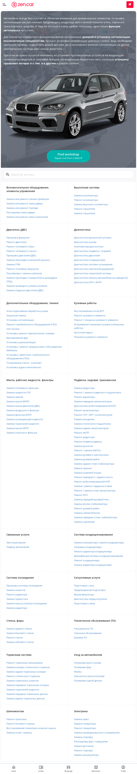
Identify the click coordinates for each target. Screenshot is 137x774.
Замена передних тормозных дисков (26, 694)
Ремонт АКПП (81, 432)
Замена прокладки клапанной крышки (28, 260)
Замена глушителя (84, 213)
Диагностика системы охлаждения (93, 264)
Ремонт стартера (83, 750)
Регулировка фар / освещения (91, 741)
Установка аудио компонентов (23, 367)
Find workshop (68, 156)
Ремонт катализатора (86, 199)
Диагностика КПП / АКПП (88, 282)
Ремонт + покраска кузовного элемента (96, 320)
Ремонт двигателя (16, 242)
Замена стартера (83, 737)
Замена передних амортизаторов (92, 401)
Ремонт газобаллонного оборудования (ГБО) (31, 324)
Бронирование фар (17, 337)
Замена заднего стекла (19, 628)
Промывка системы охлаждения (24, 585)
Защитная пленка (16, 315)
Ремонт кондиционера (86, 560)
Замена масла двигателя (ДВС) (23, 405)
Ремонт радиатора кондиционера (93, 551)
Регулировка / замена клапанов (24, 273)
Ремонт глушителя (84, 208)
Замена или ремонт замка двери (24, 203)
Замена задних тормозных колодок (26, 671)
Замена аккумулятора (86, 754)
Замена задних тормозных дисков (25, 698)
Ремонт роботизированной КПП (92, 481)
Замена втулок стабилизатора (90, 504)
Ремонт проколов (16, 719)
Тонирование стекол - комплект (24, 362)
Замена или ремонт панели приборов (27, 199)
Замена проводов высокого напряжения (97, 732)
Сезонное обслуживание (88, 633)
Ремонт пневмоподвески (88, 441)
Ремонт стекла (14, 637)
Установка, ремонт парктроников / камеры (30, 333)
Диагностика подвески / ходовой (92, 251)
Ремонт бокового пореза (20, 723)
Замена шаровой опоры (87, 472)
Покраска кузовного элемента (91, 337)
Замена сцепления (84, 521)
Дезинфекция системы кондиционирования (98, 556)
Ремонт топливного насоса (21, 251)
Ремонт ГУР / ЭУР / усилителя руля (93, 414)
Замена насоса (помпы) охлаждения (26, 603)
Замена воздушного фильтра (22, 410)
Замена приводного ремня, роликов (26, 285)
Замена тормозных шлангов (22, 680)
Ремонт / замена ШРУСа (87, 450)
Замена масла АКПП (17, 428)
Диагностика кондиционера (89, 260)
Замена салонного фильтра (21, 432)
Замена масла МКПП (17, 401)
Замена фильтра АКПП (18, 414)
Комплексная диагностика (88, 246)
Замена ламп (81, 719)
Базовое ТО (80, 637)
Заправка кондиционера (88, 547)
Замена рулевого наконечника (91, 454)
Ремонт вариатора (84, 397)
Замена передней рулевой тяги (91, 499)
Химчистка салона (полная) (89, 676)
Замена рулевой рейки (87, 459)
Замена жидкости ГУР (18, 392)
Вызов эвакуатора (84, 594)
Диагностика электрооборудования (94, 268)
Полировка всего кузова (87, 662)
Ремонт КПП (81, 495)
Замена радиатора (16, 607)
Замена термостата (17, 599)
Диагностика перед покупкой (90, 599)
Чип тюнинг (13, 328)
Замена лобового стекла (20, 642)
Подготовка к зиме (84, 603)
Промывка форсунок (18, 237)
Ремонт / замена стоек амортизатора (94, 490)
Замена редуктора (84, 388)
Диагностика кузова (85, 242)
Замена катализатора (86, 195)
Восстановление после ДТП (89, 311)
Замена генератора (85, 723)
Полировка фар (82, 667)
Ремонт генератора (85, 728)
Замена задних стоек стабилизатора (94, 463)
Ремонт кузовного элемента (89, 315)
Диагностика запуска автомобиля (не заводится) (101, 277)
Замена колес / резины (19, 732)
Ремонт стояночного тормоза (23, 676)
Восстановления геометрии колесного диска (31, 728)
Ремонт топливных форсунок (22, 268)
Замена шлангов (15, 590)
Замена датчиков (83, 746)
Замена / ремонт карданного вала (93, 486)
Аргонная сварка (83, 332)
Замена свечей (14, 397)
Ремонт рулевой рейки (87, 508)
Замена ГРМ (13, 264)
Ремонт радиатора (16, 594)
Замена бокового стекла (20, 633)
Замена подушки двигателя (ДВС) (25, 290)
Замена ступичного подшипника (92, 423)
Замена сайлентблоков (87, 512)
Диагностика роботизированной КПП (95, 405)
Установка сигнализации (20, 320)
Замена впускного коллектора (91, 204)
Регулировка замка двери (20, 212)
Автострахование (16, 542)
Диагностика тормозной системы (92, 273)
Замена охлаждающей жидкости (24, 419)
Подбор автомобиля (17, 547)
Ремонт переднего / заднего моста (93, 477)
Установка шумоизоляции (21, 342)
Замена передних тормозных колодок (27, 685)
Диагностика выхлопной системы (92, 237)
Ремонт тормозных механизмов (24, 662)
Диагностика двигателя (87, 255)
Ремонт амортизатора (86, 410)
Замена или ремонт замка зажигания (27, 216)
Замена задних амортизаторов (91, 428)
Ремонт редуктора (84, 437)
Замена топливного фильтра (22, 388)
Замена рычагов (83, 446)
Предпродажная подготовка (89, 590)
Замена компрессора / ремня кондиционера (99, 542)
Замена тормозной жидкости (22, 423)
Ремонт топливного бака (20, 246)
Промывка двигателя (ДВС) (21, 255)
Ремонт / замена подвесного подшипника (97, 392)
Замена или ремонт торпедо (22, 208)
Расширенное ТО (83, 628)
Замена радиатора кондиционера (93, 564)
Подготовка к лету (84, 585)
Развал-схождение (84, 419)
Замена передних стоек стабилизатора (95, 517)
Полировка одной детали (88, 680)
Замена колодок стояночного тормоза (28, 667)
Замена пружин (83, 468)
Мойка (78, 671)
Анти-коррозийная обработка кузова (27, 311)
